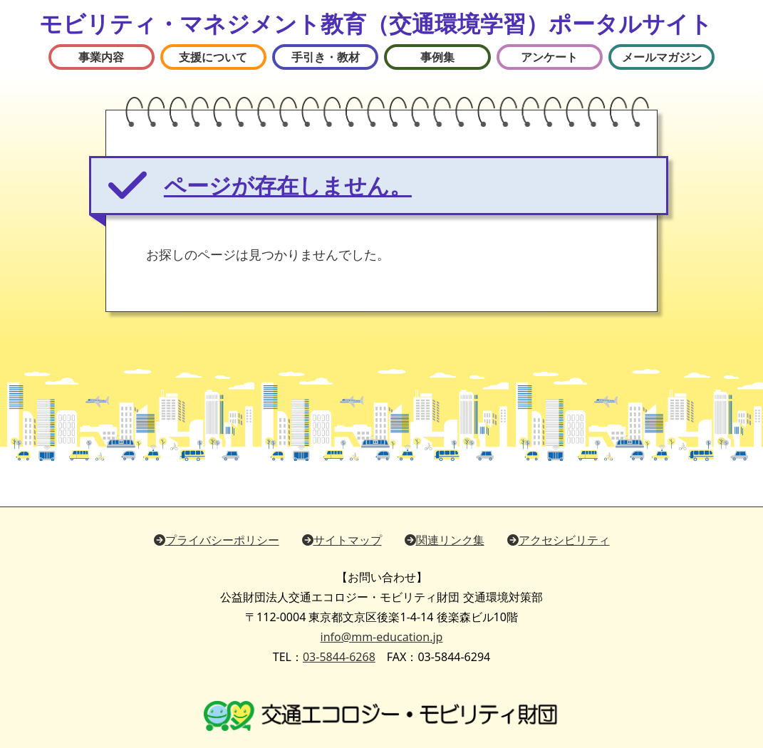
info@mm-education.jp (382, 637)
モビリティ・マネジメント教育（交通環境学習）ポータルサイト (375, 23)
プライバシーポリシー (216, 540)
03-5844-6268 (339, 657)
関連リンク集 (444, 540)
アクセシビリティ (558, 540)
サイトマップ (342, 540)
